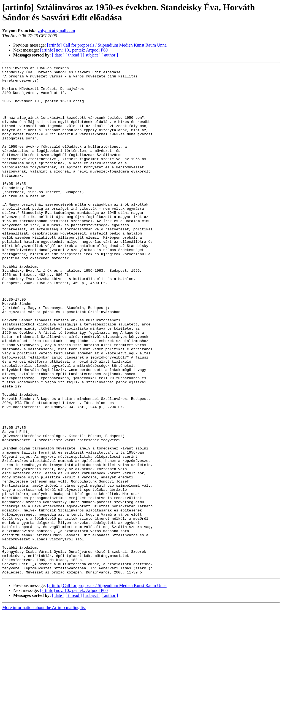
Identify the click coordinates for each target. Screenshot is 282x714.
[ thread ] (74, 55)
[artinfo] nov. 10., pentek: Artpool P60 (74, 50)
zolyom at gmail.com (56, 30)
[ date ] (58, 55)
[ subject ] (92, 55)
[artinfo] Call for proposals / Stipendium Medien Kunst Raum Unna (107, 45)
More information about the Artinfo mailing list (44, 709)
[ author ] (110, 55)
